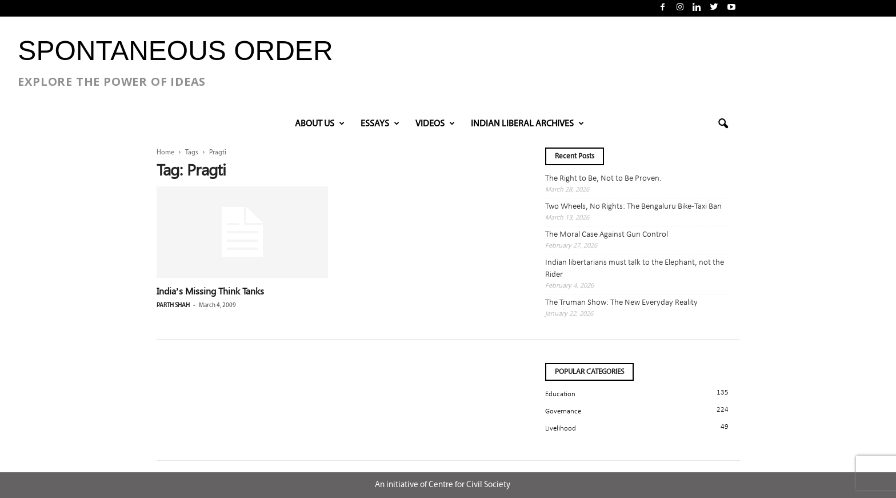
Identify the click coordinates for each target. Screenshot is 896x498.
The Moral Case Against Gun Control (606, 234)
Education (560, 394)
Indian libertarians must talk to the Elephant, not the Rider (634, 268)
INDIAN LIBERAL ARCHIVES (527, 124)
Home (165, 152)
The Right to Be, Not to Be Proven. (603, 178)
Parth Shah (173, 305)
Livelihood (560, 428)
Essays (380, 124)
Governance (563, 411)
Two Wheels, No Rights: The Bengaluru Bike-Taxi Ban (633, 206)
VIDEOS (435, 124)
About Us (320, 124)
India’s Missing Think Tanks (210, 291)
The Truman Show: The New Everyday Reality (621, 302)
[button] (722, 124)
